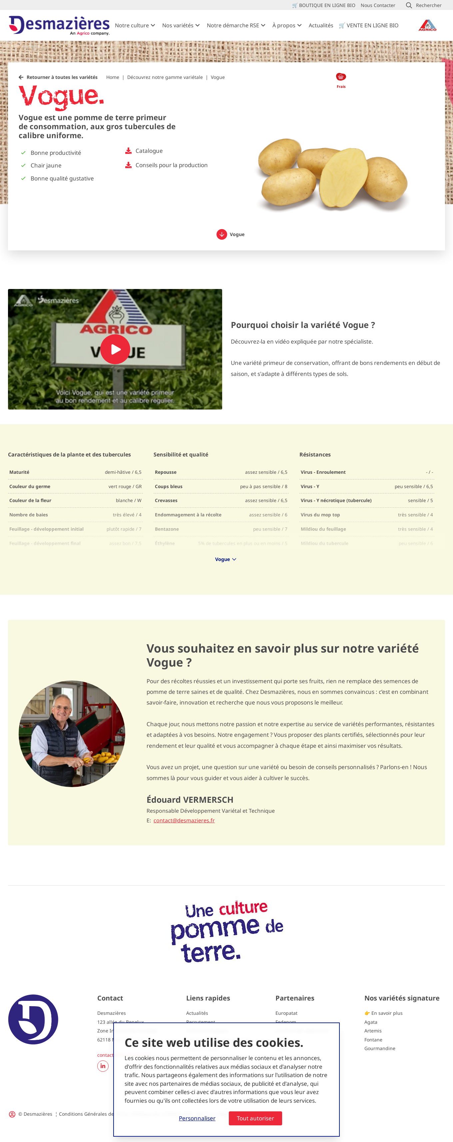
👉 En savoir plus (383, 1013)
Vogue (230, 234)
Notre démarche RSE (233, 25)
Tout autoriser (255, 1118)
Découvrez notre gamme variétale (165, 77)
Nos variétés (178, 25)
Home (112, 77)
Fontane (373, 1039)
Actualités (321, 25)
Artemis (373, 1030)
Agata (370, 1022)
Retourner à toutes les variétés (62, 77)
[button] (424, 5)
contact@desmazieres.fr (184, 820)
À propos (283, 25)
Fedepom (285, 1022)
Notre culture (132, 25)
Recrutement (200, 1022)
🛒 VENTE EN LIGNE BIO (369, 25)
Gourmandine (379, 1048)
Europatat (286, 1013)
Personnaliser (197, 1118)
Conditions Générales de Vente (93, 1114)
